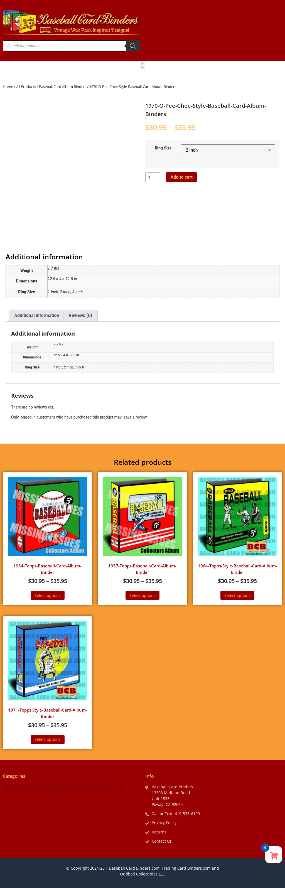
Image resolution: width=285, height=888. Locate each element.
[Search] (133, 45)
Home (8, 86)
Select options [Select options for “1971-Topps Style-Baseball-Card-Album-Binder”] (48, 739)
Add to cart (181, 177)
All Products (26, 86)
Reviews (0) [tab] (80, 315)
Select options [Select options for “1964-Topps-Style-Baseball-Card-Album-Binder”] (237, 595)
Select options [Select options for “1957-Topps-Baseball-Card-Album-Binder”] (142, 595)
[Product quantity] (152, 177)
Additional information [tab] (36, 315)
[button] (142, 65)
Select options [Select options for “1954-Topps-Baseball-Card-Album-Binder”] (48, 595)
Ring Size (163, 148)
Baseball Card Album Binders (62, 86)
